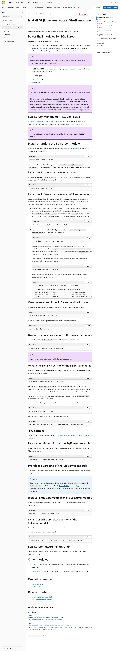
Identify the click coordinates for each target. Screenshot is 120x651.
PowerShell (75, 148)
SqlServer (35, 80)
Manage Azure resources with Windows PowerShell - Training (46, 617)
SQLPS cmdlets (37, 587)
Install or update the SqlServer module (106, 26)
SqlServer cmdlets (37, 584)
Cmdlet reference (102, 43)
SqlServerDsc (36, 571)
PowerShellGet (64, 486)
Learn (30, 14)
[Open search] (111, 2)
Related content (101, 46)
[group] (62, 291)
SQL (36, 14)
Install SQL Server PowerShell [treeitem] (12, 28)
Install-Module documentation (65, 435)
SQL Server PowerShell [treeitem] (10, 24)
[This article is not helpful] (114, 52)
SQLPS (34, 82)
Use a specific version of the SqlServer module (105, 31)
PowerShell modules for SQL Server (105, 18)
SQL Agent (62, 69)
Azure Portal (97, 7)
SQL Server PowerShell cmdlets (42, 600)
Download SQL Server (110, 7)
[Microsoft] (3, 2)
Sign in (116, 2)
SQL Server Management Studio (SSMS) (41, 121)
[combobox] (12, 16)
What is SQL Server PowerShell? (42, 597)
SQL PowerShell (44, 14)
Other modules (101, 41)
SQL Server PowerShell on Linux (106, 38)
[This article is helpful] (111, 52)
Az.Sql (34, 564)
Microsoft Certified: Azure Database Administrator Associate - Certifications (50, 625)
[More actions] (90, 14)
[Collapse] (23, 12)
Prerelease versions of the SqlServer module (104, 35)
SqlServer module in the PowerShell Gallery (62, 51)
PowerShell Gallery (74, 124)
